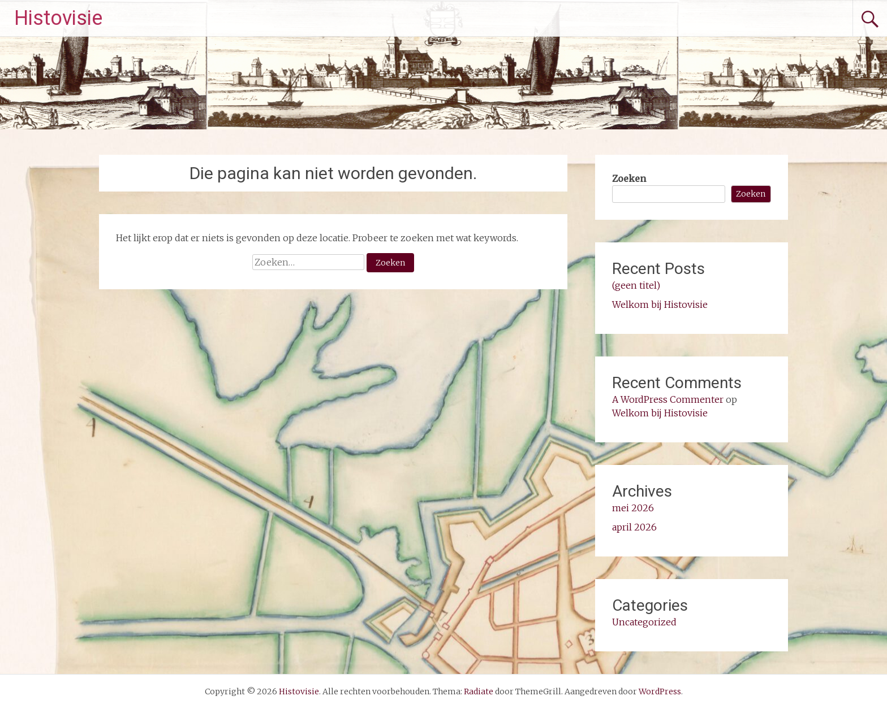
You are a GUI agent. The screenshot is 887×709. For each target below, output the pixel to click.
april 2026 (634, 527)
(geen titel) (636, 285)
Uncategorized (644, 622)
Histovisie (58, 18)
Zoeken (629, 178)
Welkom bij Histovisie (660, 304)
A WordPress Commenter (668, 399)
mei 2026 (633, 508)
